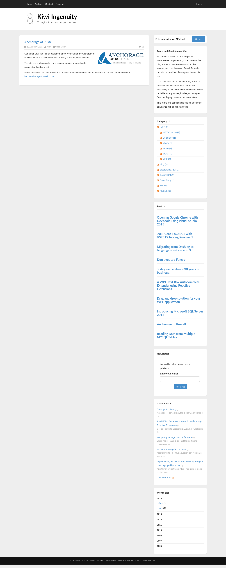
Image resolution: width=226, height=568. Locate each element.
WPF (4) (167, 159)
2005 (159, 546)
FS (154, 561)
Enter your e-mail (169, 373)
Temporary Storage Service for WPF (174, 437)
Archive (38, 4)
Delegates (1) (169, 138)
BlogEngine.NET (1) (169, 169)
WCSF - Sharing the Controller (171, 449)
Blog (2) (163, 164)
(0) (141, 47)
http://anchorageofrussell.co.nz (39, 76)
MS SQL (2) (165, 185)
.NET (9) (164, 127)
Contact (49, 4)
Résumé (60, 4)
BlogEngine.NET (126, 561)
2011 (159, 525)
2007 (159, 541)
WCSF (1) (167, 153)
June (160, 503)
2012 (159, 519)
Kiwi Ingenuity (57, 16)
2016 (180, 504)
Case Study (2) (167, 180)
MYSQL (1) (165, 191)
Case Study (60, 47)
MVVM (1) (168, 143)
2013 (159, 514)
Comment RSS (165, 477)
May (160, 508)
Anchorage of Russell (38, 42)
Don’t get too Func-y (166, 409)
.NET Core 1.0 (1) (171, 132)
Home (29, 4)
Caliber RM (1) (167, 175)
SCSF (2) (167, 148)
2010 (159, 530)
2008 (159, 535)
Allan (49, 47)
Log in (199, 4)
